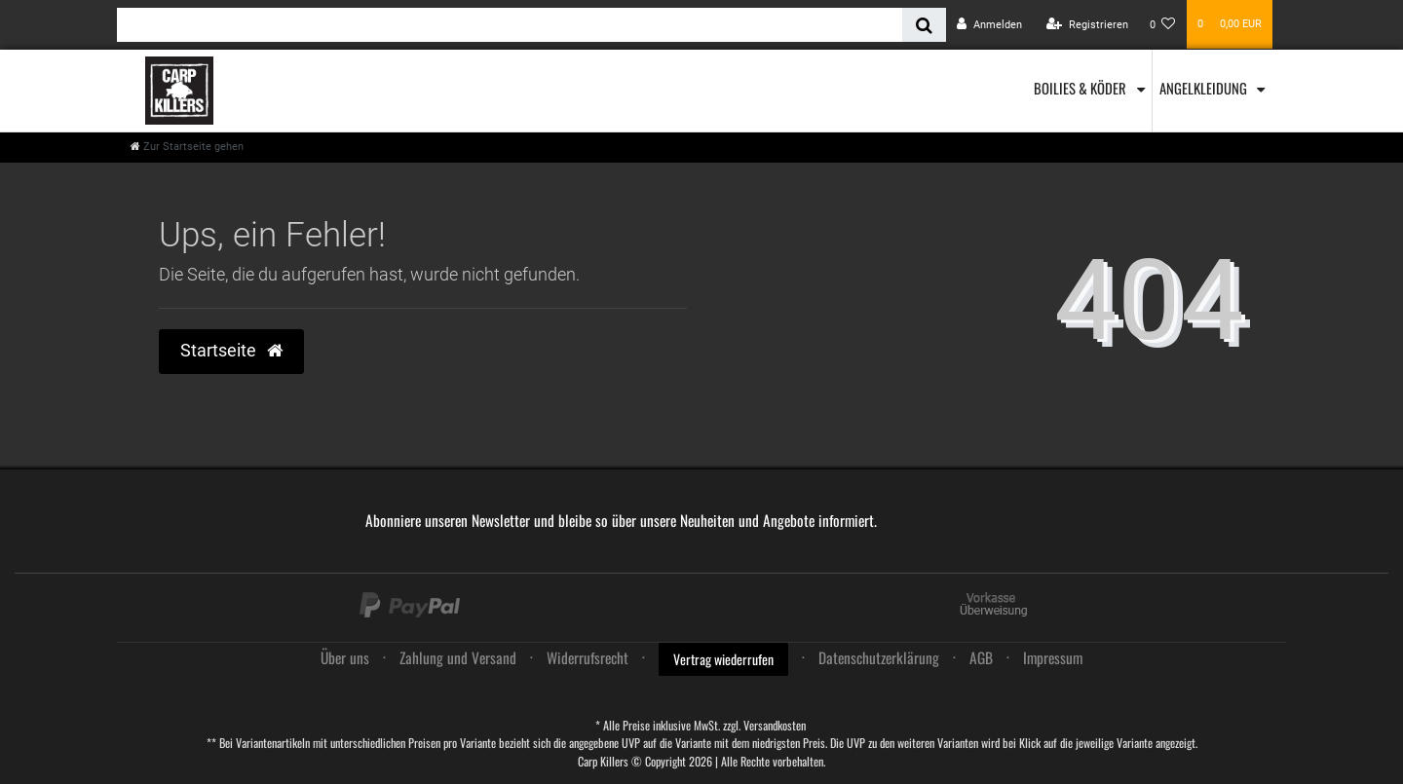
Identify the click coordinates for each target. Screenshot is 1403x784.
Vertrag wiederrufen (723, 659)
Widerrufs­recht (587, 657)
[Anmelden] (989, 25)
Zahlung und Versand (457, 657)
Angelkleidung (1204, 87)
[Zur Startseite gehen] (187, 146)
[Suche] (924, 25)
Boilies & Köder (1081, 87)
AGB (981, 657)
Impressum (1052, 657)
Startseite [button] (231, 350)
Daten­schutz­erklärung (878, 657)
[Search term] (509, 25)
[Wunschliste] (1163, 25)
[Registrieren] (1087, 25)
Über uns (345, 657)
